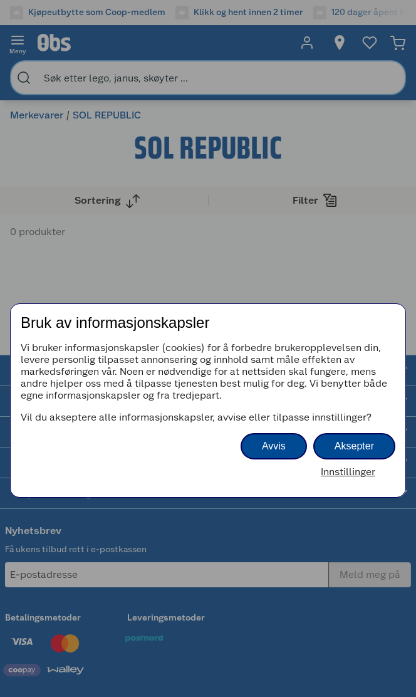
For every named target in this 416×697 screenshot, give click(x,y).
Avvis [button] (274, 446)
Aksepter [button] (354, 446)
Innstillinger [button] (348, 472)
